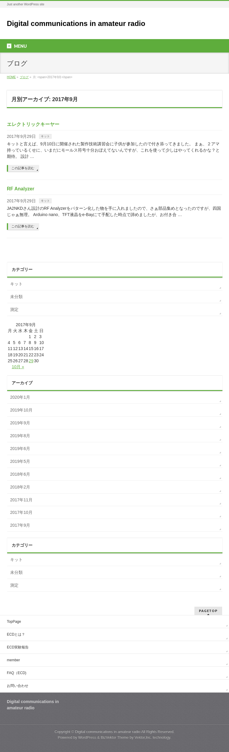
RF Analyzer (20, 188)
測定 (14, 309)
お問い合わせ (17, 686)
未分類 (16, 296)
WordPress (87, 737)
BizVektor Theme (115, 737)
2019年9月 (20, 422)
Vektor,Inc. (143, 737)
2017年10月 (21, 512)
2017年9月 (20, 525)
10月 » (18, 366)
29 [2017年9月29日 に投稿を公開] (31, 360)
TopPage (14, 622)
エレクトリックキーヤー (33, 124)
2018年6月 (20, 474)
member (13, 660)
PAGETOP (208, 611)
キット (45, 136)
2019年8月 (20, 435)
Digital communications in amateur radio (76, 23)
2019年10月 (21, 410)
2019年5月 (20, 461)
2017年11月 (21, 499)
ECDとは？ (16, 634)
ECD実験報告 (18, 647)
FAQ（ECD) (16, 673)
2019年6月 (20, 448)
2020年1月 (20, 397)
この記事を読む (22, 168)
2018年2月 (20, 487)
